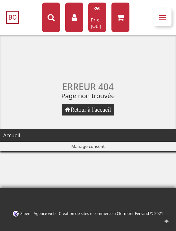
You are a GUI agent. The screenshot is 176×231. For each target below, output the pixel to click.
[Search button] (51, 17)
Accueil (11, 135)
